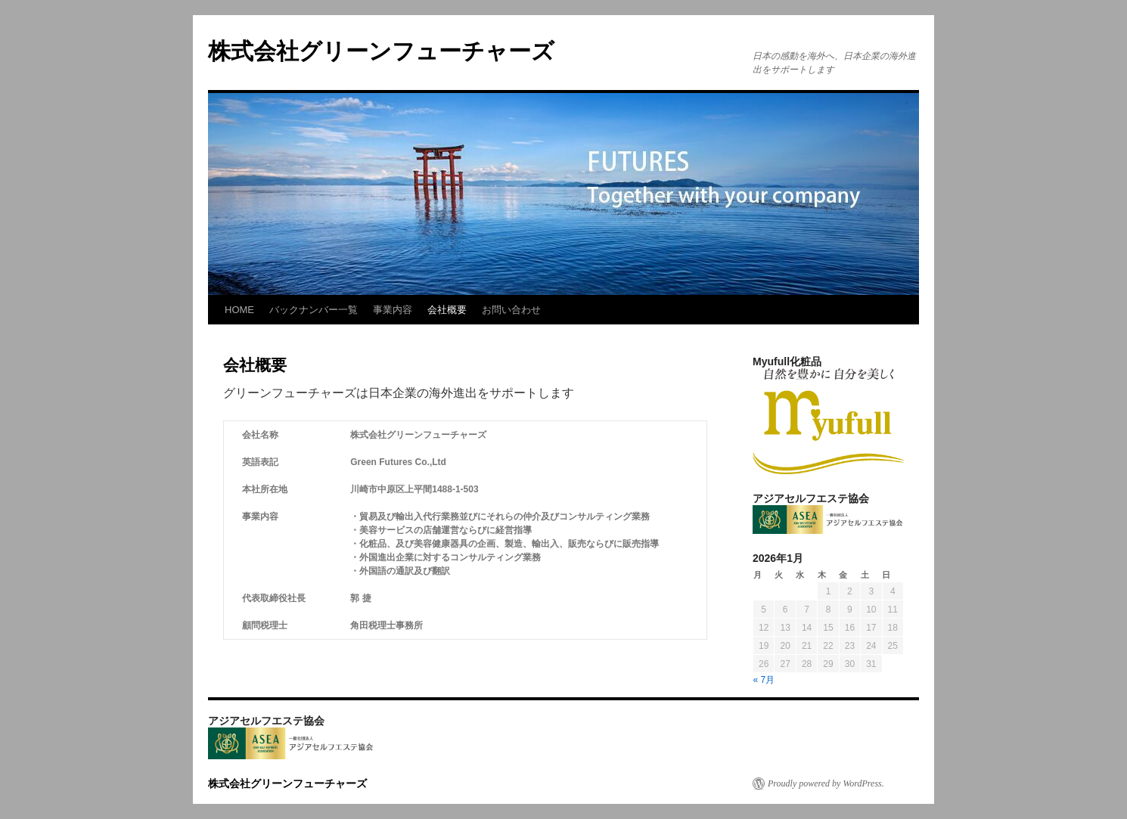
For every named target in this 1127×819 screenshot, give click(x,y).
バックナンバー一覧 (313, 309)
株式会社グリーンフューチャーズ (392, 51)
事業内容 (392, 309)
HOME (239, 309)
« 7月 (764, 680)
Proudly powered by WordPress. (826, 783)
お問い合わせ (511, 309)
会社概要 (447, 309)
